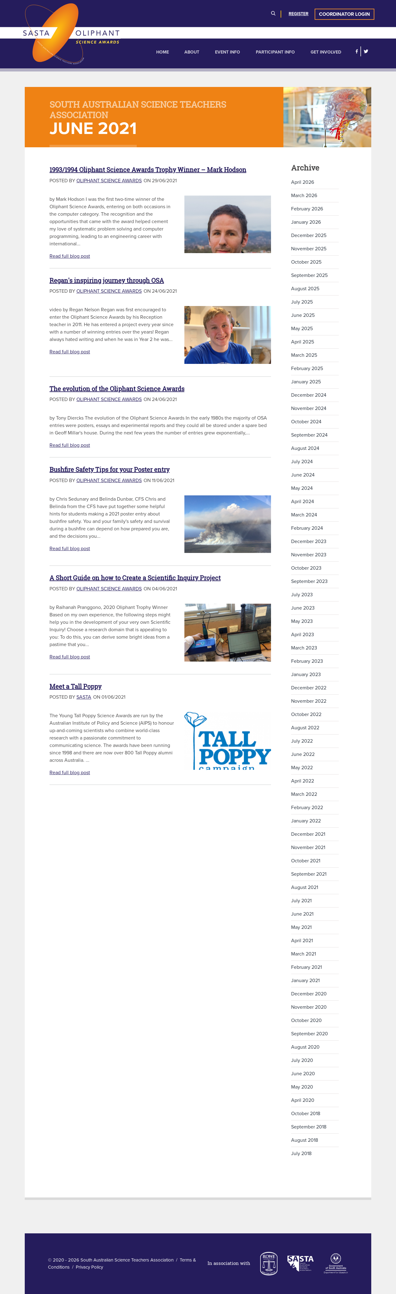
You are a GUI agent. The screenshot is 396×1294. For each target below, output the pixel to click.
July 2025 (302, 302)
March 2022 (304, 794)
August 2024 (305, 448)
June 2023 (303, 608)
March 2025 (304, 355)
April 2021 (302, 941)
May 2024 (302, 488)
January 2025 (306, 382)
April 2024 (302, 501)
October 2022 (306, 714)
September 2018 (308, 1127)
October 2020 (306, 1020)
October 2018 (305, 1114)
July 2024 (302, 462)
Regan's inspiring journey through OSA (107, 280)
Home (162, 52)
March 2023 (304, 648)
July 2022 (302, 741)
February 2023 (307, 661)
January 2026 (306, 222)
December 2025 (308, 235)
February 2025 (307, 368)
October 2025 (306, 262)
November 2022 (308, 701)
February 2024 (307, 528)
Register (298, 13)
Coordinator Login (344, 14)
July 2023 (302, 595)
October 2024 (306, 422)
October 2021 (305, 861)
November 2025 (308, 249)
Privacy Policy (89, 1267)
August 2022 (305, 728)
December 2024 (308, 395)
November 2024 (308, 408)
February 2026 (307, 209)
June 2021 (302, 914)
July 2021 (301, 901)
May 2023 (302, 621)
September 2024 (309, 435)
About (191, 52)
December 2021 (308, 834)
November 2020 (309, 1007)
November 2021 (308, 847)
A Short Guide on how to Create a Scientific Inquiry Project (135, 578)
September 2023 (309, 581)
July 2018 (301, 1153)
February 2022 (307, 807)
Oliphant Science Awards (109, 181)
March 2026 (304, 195)
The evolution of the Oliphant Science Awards (117, 389)
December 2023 (308, 541)
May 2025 (302, 329)
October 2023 (306, 568)
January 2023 (306, 674)
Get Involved (326, 52)
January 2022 (306, 821)
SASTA (83, 697)
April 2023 (302, 635)
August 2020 (305, 1047)
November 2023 (308, 555)
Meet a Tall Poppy (75, 686)
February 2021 (306, 967)
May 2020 (302, 1087)
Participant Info (275, 52)
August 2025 (305, 289)
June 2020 (303, 1074)
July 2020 (302, 1060)
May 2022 (302, 768)
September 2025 (309, 275)
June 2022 (303, 754)
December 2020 (309, 994)
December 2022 (308, 688)
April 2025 (302, 342)
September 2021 (308, 874)
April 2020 (302, 1100)
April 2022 (302, 781)
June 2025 (303, 315)
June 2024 (303, 475)
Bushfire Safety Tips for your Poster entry (110, 469)
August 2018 (304, 1140)
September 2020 (309, 1034)
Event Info (227, 52)
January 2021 (305, 980)
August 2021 (304, 887)
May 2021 (301, 927)
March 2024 (304, 515)
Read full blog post (70, 256)
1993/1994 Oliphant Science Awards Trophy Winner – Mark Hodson (148, 170)
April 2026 (302, 182)
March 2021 (303, 954)
